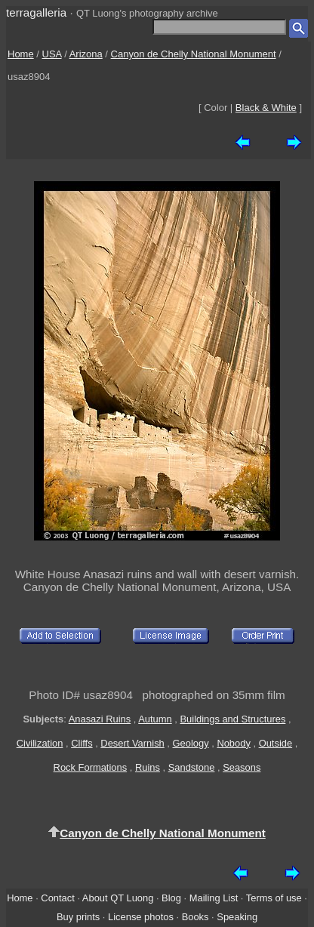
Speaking (237, 916)
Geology (191, 743)
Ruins (147, 767)
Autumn (154, 719)
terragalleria (36, 12)
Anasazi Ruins (100, 719)
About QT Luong (117, 898)
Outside (275, 743)
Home (21, 54)
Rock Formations (91, 767)
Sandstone (191, 767)
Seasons (241, 767)
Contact (57, 898)
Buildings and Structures (232, 719)
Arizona (86, 54)
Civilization (40, 743)
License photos (141, 916)
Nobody (234, 743)
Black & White (266, 107)
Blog (171, 898)
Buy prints (78, 916)
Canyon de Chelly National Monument (193, 54)
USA (52, 54)
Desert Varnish (132, 743)
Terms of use (274, 898)
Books (195, 916)
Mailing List (214, 898)
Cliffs (81, 743)
